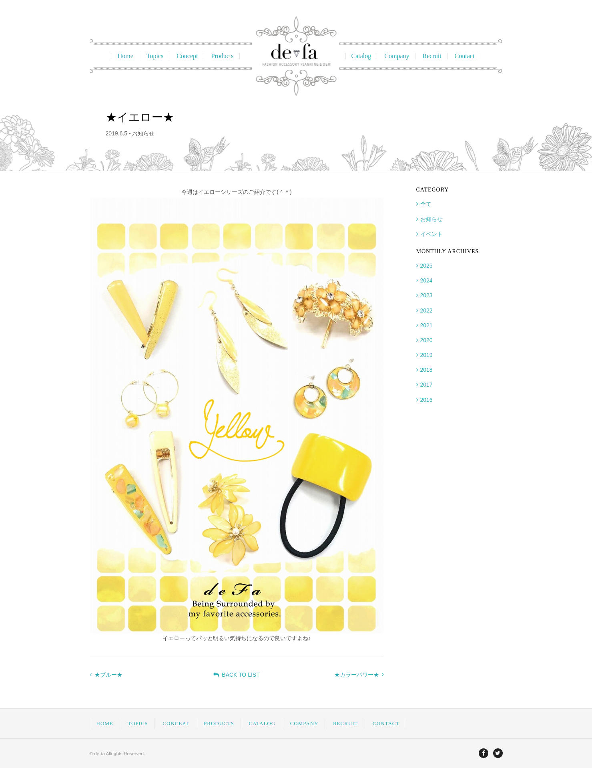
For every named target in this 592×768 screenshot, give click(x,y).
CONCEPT (176, 723)
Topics (154, 56)
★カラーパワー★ (359, 674)
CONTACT (386, 723)
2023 (426, 295)
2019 (426, 355)
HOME (104, 723)
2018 (426, 370)
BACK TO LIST (236, 674)
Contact (465, 56)
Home (125, 56)
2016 (426, 400)
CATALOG (262, 723)
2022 (426, 310)
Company (396, 56)
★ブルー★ (106, 674)
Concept (187, 56)
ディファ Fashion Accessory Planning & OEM (296, 56)
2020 (426, 340)
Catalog (361, 56)
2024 (426, 280)
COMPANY (304, 723)
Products (222, 56)
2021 (426, 325)
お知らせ (431, 219)
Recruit (432, 56)
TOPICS (138, 723)
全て (425, 204)
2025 (426, 265)
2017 (426, 384)
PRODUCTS (219, 723)
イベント (431, 234)
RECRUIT (345, 723)
